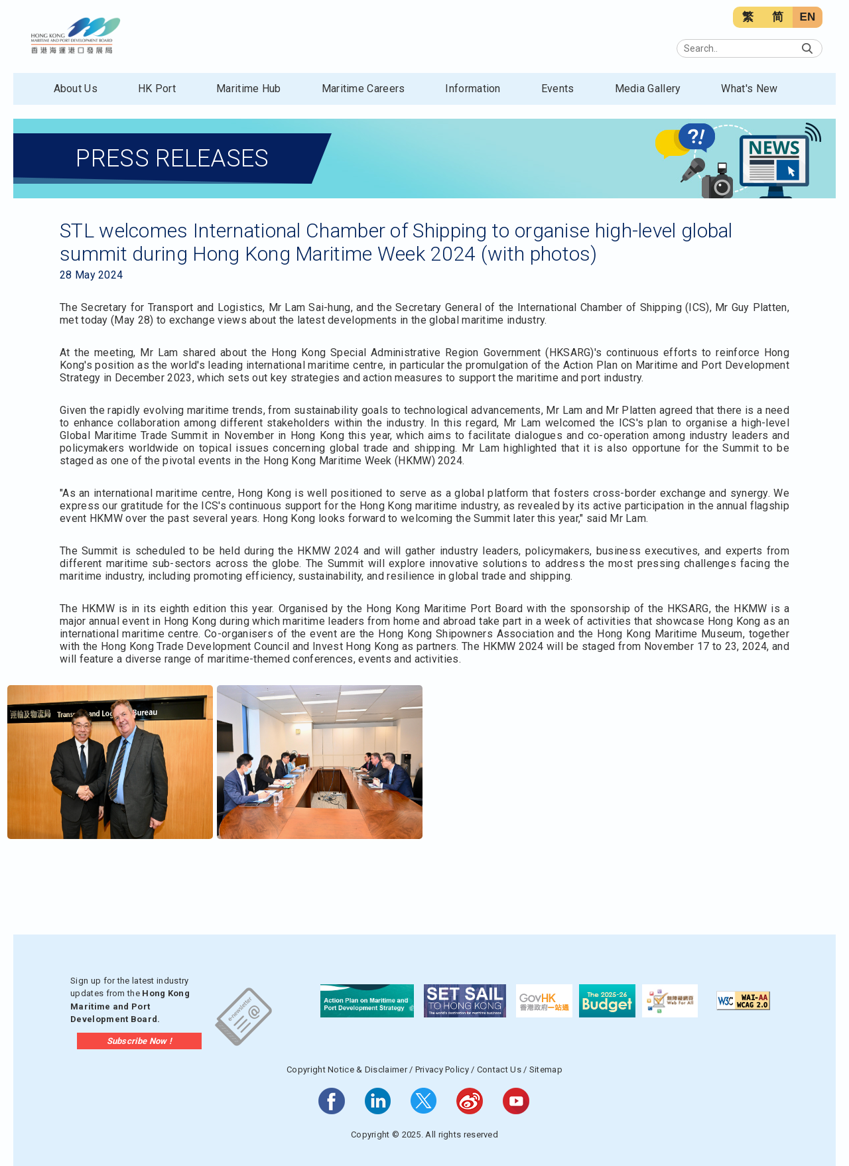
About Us (76, 88)
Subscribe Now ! (139, 1041)
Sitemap (545, 1069)
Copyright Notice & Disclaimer (347, 1069)
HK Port (157, 88)
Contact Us (499, 1069)
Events (557, 88)
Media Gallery (648, 88)
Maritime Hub (248, 88)
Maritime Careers (363, 88)
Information (472, 88)
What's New (749, 88)
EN (807, 17)
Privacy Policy (442, 1069)
